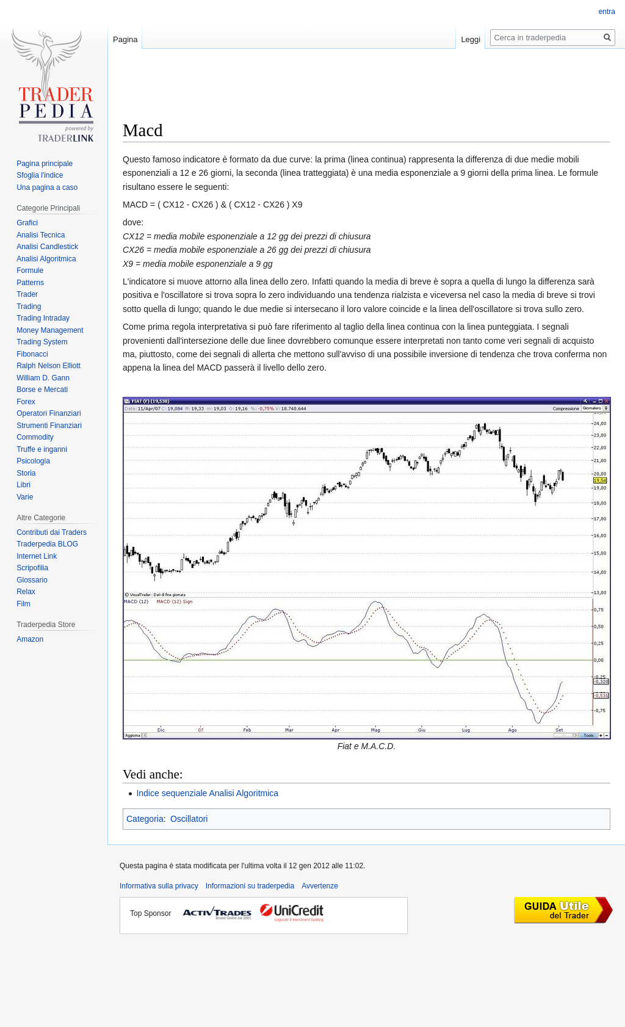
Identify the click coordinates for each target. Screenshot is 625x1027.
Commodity (35, 437)
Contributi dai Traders (51, 532)
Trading (28, 306)
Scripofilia (32, 568)
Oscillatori (189, 819)
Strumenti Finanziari (49, 425)
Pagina (125, 39)
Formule (29, 270)
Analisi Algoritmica (46, 259)
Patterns (30, 282)
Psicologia (33, 461)
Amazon (29, 639)
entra (607, 11)
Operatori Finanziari (48, 413)
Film (23, 604)
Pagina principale (44, 163)
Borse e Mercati (42, 389)
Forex (25, 401)
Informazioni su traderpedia (250, 886)
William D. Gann (43, 378)
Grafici (27, 223)
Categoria (145, 819)
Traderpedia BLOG (47, 544)
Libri (23, 485)
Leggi (470, 39)
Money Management (49, 330)
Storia (25, 473)
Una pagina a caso (47, 187)
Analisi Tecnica (40, 235)
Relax (25, 591)
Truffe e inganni (41, 449)
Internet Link (36, 556)
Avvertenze (320, 886)
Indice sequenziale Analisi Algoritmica (207, 793)
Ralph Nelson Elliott (48, 365)
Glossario (32, 580)
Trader (27, 294)
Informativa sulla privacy (159, 886)
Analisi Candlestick (47, 246)
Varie (24, 497)
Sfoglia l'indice (39, 175)
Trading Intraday (43, 318)
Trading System (42, 342)
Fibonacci (32, 354)
